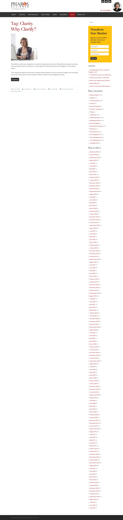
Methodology (33, 14)
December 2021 (94, 285)
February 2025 (94, 177)
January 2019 (93, 383)
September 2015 (94, 496)
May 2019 (92, 372)
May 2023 (92, 236)
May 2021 (92, 304)
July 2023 (92, 231)
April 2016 (93, 477)
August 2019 (93, 364)
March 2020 (93, 344)
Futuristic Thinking (95, 109)
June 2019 (93, 369)
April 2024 (93, 205)
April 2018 (93, 409)
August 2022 (93, 262)
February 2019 (94, 381)
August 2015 (93, 499)
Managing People (95, 120)
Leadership (54, 89)
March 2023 (93, 242)
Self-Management (95, 134)
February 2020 (94, 347)
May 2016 (92, 474)
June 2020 (93, 335)
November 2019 (94, 355)
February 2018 (94, 415)
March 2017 (93, 446)
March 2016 (93, 480)
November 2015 (94, 491)
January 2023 (93, 248)
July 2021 (92, 299)
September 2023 (94, 225)
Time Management (95, 140)
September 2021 (94, 293)
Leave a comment (41, 89)
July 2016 (92, 468)
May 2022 (92, 270)
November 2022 (94, 253)
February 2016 (94, 482)
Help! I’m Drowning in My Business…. (101, 86)
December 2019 (94, 352)
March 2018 (93, 412)
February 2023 (94, 245)
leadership (70, 89)
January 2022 (93, 282)
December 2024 (94, 183)
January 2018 (93, 417)
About (14, 14)
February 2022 (94, 279)
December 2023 (94, 217)
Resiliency (93, 129)
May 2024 (92, 203)
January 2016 (93, 485)
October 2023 (94, 222)
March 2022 (93, 276)
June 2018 (93, 403)
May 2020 (92, 338)
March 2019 (93, 378)
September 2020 (94, 327)
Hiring (91, 112)
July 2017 (92, 434)
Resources (63, 14)
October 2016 (94, 460)
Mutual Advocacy (94, 83)
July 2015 (92, 502)
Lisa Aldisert (26, 89)
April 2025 (93, 171)
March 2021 (93, 310)
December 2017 (94, 420)
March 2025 (93, 174)
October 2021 (94, 290)
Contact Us (81, 14)
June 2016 (93, 471)
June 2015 (93, 505)
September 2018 (94, 395)
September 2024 (94, 191)
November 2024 (94, 186)
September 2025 (94, 157)
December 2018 (94, 386)
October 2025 (94, 155)
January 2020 (93, 350)
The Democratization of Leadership (100, 75)
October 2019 (94, 358)
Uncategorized (94, 143)
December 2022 (94, 251)
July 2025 (92, 163)
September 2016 (94, 463)
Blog (72, 14)
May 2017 (92, 440)
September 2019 (94, 361)
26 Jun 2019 (15, 89)
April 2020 (93, 341)
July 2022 (92, 265)
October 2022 (94, 256)
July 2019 (92, 366)
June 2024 (93, 200)
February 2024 (94, 211)
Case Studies (45, 14)
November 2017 (94, 423)
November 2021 (94, 287)
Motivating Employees (96, 126)
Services (22, 14)
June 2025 (93, 166)
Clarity (64, 89)
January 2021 (93, 316)
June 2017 (93, 437)
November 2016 (94, 457)
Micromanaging (94, 123)
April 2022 (93, 273)
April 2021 (93, 307)
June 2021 (93, 301)
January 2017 (93, 451)
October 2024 (94, 188)
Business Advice (94, 95)
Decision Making (94, 106)
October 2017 (94, 426)
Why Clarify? (23, 29)
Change (92, 98)
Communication (94, 100)
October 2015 (94, 494)
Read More (15, 79)
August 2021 (93, 296)
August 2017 (93, 431)
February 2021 (94, 313)
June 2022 (93, 268)
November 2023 (94, 220)
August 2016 (93, 465)
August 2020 (93, 330)
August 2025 (93, 160)
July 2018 (92, 400)
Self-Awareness (94, 132)
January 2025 (93, 180)
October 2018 (94, 392)
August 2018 (93, 398)
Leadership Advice (16, 91)
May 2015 (92, 508)
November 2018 (94, 389)
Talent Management (96, 137)
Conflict (92, 103)
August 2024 (93, 194)
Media (55, 14)
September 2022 (94, 259)
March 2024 (93, 208)
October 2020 (94, 324)
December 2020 (94, 318)
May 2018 (92, 406)
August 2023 (93, 228)
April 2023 (93, 239)
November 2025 (94, 152)
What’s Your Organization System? (100, 80)
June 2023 (93, 234)
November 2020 (94, 321)
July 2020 (92, 333)
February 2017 (94, 448)
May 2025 (92, 169)
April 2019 (93, 375)
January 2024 (93, 214)
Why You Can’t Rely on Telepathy (99, 78)
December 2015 (94, 488)
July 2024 (92, 197)
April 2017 (93, 443)
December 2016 (94, 454)
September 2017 (94, 429)
